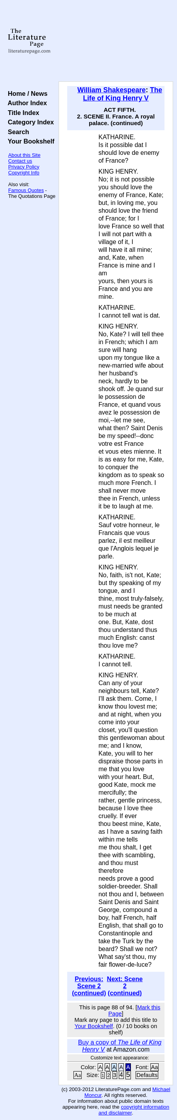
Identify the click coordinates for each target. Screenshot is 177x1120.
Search (16, 131)
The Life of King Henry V (122, 94)
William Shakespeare (111, 90)
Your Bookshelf (29, 141)
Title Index (21, 112)
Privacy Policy (23, 167)
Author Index (25, 102)
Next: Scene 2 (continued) (125, 986)
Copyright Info (23, 173)
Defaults (146, 1075)
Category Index (29, 122)
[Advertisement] (116, 41)
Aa (154, 1067)
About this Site (24, 155)
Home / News (26, 93)
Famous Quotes (26, 190)
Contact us (20, 161)
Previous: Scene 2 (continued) (89, 986)
